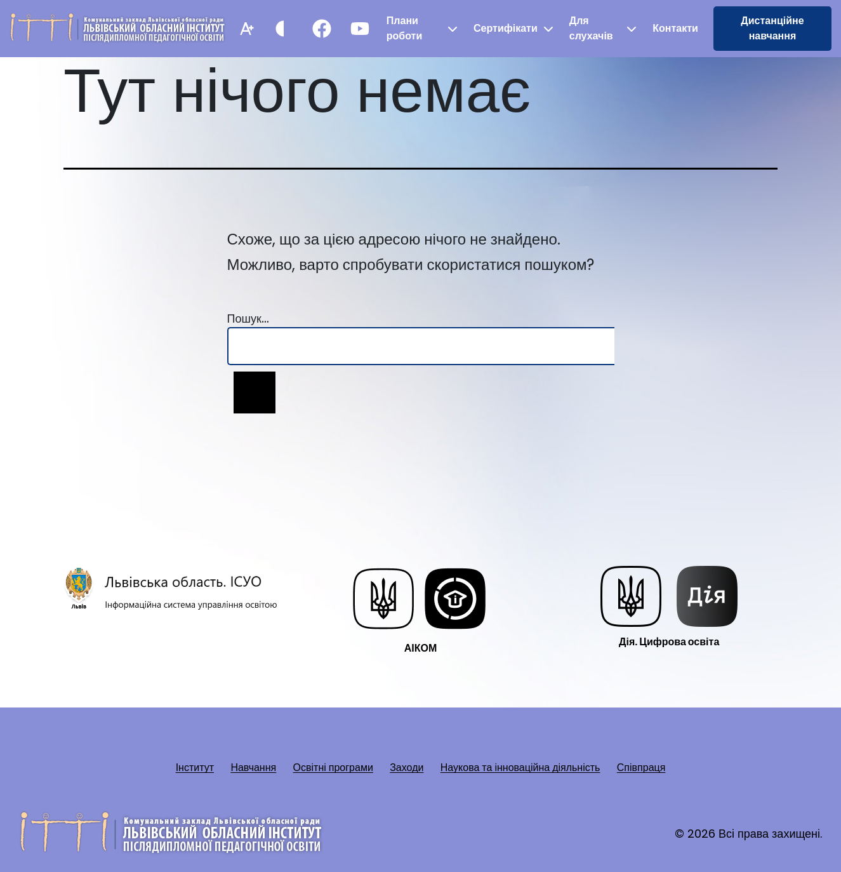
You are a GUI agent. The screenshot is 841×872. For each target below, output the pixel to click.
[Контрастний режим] (283, 28)
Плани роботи (404, 28)
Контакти (675, 28)
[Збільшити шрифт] (245, 28)
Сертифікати (505, 28)
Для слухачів (591, 28)
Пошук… (248, 318)
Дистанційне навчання (772, 28)
